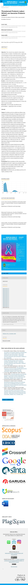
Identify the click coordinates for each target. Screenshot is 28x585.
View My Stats (14, 566)
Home (2, 6)
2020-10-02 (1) (6, 288)
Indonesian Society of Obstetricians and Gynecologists (14, 554)
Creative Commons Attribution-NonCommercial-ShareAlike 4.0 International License (14, 561)
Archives (7, 6)
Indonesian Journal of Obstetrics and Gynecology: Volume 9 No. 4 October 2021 (15, 393)
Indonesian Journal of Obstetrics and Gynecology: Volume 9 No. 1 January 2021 (15, 363)
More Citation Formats (8, 324)
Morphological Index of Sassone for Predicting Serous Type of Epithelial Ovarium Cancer (14, 383)
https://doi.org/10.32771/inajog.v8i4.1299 (13, 42)
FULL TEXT (5, 273)
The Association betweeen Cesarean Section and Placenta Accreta (15, 368)
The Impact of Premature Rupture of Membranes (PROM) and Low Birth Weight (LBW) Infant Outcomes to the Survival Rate (15, 354)
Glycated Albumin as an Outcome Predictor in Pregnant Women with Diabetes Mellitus (15, 375)
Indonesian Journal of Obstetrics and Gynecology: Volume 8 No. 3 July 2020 (15, 385)
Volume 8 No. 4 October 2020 (18, 6)
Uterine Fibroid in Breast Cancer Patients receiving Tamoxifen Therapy (13, 361)
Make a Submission (8, 399)
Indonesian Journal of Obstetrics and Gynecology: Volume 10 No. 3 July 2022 (13, 370)
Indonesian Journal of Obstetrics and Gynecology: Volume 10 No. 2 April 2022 (15, 356)
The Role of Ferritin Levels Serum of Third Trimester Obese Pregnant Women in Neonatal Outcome (14, 392)
